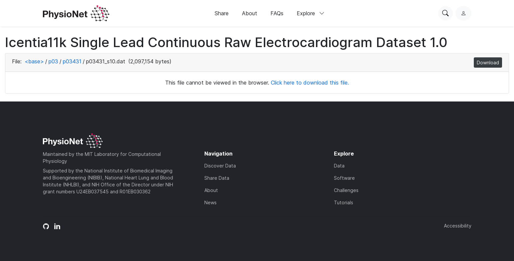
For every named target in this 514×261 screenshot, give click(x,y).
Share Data (216, 178)
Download (488, 62)
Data (339, 165)
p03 (53, 61)
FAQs (276, 13)
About (249, 13)
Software (344, 178)
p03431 (72, 61)
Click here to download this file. (310, 82)
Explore (311, 13)
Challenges (346, 190)
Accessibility (457, 225)
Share (222, 13)
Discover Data (220, 165)
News (210, 202)
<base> (34, 61)
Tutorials (343, 202)
